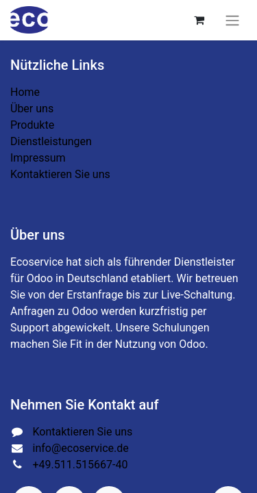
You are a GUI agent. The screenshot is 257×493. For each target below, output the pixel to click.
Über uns (31, 108)
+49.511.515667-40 (80, 464)
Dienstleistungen (51, 141)
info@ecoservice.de (81, 448)
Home (25, 92)
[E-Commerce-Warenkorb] (198, 20)
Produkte (32, 124)
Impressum (38, 157)
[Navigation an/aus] (232, 20)
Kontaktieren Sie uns (60, 174)
